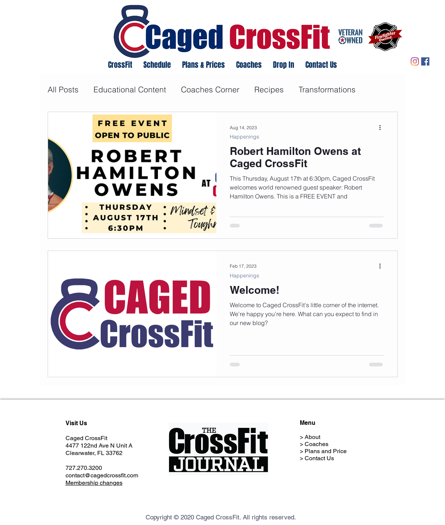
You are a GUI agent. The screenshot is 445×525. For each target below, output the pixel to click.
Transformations (327, 89)
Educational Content (129, 89)
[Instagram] (415, 61)
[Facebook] (425, 61)
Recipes (269, 89)
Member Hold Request (334, 465)
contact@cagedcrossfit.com (102, 475)
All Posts (63, 89)
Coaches (316, 444)
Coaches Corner (210, 89)
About (312, 436)
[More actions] (382, 127)
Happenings (244, 137)
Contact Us (319, 458)
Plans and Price (326, 451)
